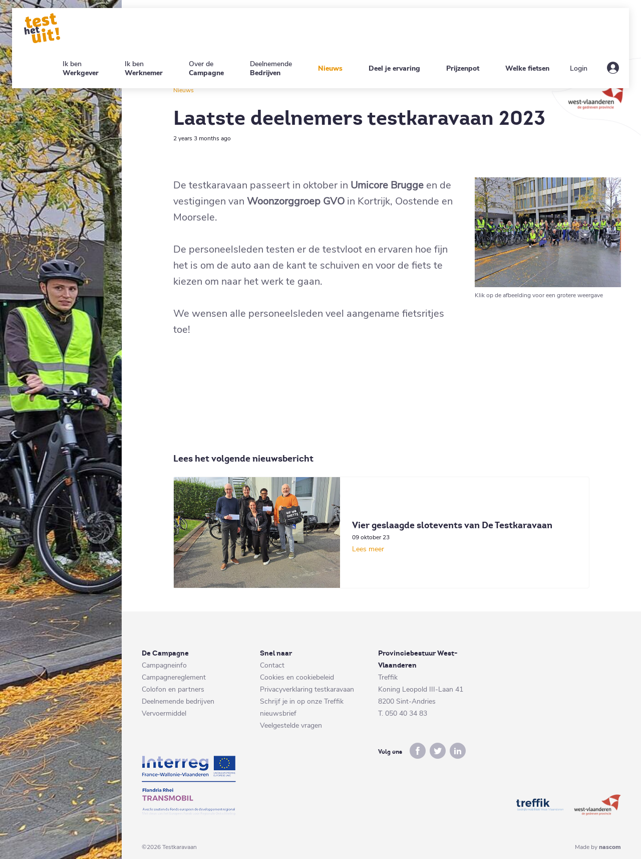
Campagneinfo (164, 665)
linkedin (458, 751)
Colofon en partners (173, 689)
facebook (418, 751)
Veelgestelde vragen (291, 725)
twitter (438, 751)
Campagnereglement (174, 677)
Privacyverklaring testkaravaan (307, 689)
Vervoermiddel (164, 713)
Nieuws (183, 90)
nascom (610, 847)
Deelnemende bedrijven (178, 701)
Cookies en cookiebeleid (297, 677)
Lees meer (368, 549)
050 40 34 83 (406, 713)
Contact (272, 665)
